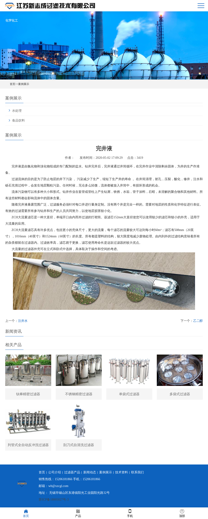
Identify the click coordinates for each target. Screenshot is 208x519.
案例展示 (23, 84)
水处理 (17, 110)
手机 (130, 513)
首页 (12, 84)
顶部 (182, 513)
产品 (78, 513)
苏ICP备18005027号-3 (53, 499)
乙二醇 (198, 321)
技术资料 (121, 472)
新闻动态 (89, 472)
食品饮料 (18, 120)
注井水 (23, 321)
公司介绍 (54, 472)
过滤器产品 (72, 472)
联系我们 (137, 472)
